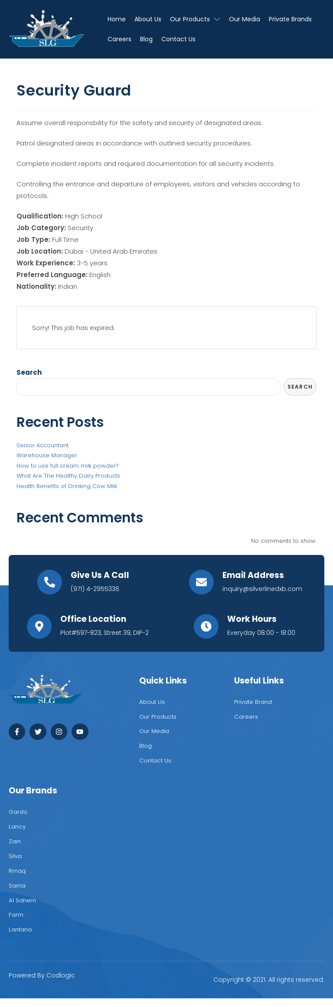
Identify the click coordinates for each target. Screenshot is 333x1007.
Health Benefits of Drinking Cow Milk (66, 486)
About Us (147, 19)
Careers (119, 39)
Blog (146, 39)
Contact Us (178, 39)
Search (29, 372)
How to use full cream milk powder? (67, 466)
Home (117, 19)
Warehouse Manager (46, 456)
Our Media (244, 19)
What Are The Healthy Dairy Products (68, 476)
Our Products (195, 19)
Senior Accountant (42, 446)
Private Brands (290, 19)
